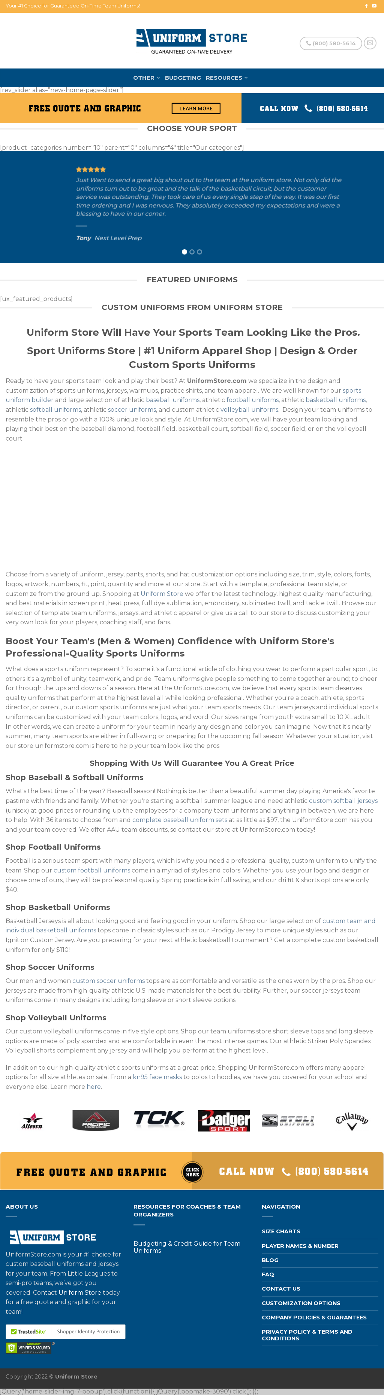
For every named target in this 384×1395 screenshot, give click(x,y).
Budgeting (183, 77)
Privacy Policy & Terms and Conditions (307, 1334)
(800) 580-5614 (331, 43)
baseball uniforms (173, 399)
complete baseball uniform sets (179, 819)
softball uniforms (55, 409)
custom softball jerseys (343, 800)
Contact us (281, 1288)
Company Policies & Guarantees (314, 1317)
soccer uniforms (132, 409)
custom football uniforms (92, 870)
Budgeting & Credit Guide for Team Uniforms (187, 1247)
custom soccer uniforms (108, 980)
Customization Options (301, 1303)
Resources (224, 77)
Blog (270, 1260)
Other (143, 77)
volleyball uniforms (249, 409)
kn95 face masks (157, 1077)
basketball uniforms (336, 399)
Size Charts (281, 1231)
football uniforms (252, 399)
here (94, 1086)
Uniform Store (162, 593)
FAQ (268, 1274)
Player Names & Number (300, 1246)
